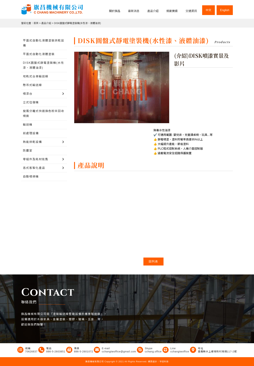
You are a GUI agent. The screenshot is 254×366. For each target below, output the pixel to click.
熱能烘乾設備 (32, 141)
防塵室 (27, 150)
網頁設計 (152, 361)
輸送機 (27, 124)
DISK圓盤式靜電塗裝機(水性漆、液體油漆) (77, 23)
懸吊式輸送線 (32, 85)
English (224, 10)
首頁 (36, 23)
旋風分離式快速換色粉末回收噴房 (43, 113)
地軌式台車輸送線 (35, 76)
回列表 (153, 261)
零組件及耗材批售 (35, 159)
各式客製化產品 (34, 167)
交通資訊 (191, 11)
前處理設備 (31, 133)
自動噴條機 (31, 176)
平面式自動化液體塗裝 (39, 54)
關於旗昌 (114, 11)
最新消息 (133, 11)
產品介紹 (153, 11)
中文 (208, 10)
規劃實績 (172, 11)
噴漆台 (27, 93)
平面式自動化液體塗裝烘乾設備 (43, 43)
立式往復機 (31, 102)
